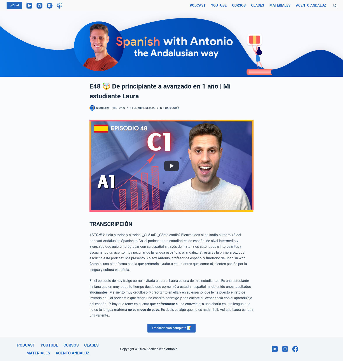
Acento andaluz (311, 5)
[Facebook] (295, 349)
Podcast (198, 5)
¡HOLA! (14, 5)
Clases (257, 5)
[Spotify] (49, 6)
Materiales (280, 5)
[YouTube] (29, 6)
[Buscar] (334, 5)
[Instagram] (39, 6)
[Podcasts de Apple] (60, 6)
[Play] (171, 166)
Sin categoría (169, 108)
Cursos (239, 5)
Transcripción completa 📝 (171, 328)
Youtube (219, 5)
